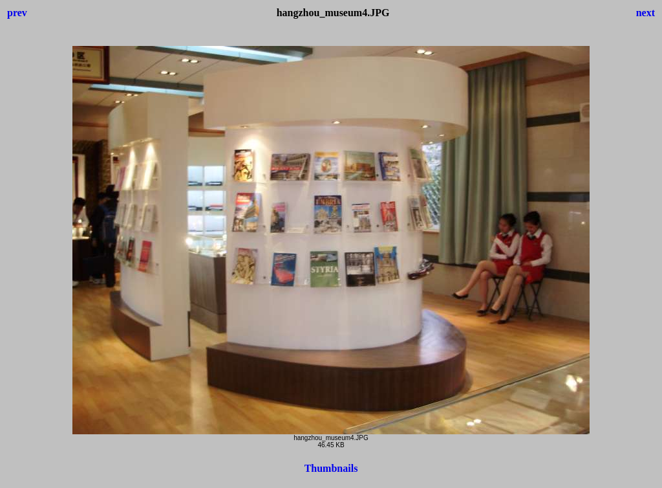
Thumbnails (331, 468)
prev (17, 12)
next (645, 12)
